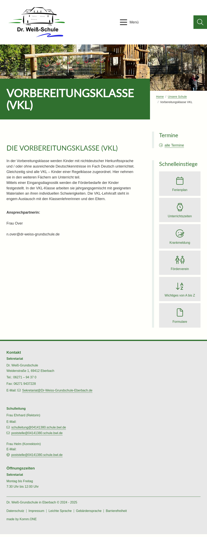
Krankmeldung (179, 244)
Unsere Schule (177, 96)
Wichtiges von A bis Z (180, 297)
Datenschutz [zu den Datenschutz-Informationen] (15, 513)
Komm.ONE (28, 522)
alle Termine (174, 145)
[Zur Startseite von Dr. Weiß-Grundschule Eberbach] (37, 22)
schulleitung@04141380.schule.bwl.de (38, 430)
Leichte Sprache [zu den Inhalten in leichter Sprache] (60, 513)
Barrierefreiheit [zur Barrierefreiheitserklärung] (116, 513)
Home (160, 96)
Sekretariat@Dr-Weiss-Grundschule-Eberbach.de (57, 393)
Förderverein (180, 270)
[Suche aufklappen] (200, 22)
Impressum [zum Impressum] (36, 513)
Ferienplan (179, 190)
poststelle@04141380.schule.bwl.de (37, 436)
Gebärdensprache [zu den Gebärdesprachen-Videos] (89, 513)
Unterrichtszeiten (180, 217)
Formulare (179, 324)
